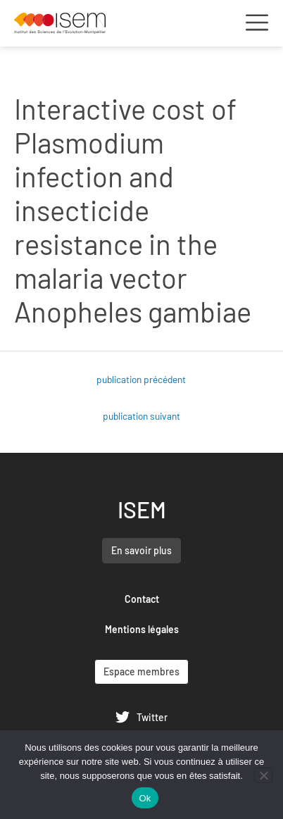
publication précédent (141, 379)
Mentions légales (142, 629)
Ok (145, 798)
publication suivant (141, 416)
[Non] (263, 775)
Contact (142, 599)
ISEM (142, 509)
